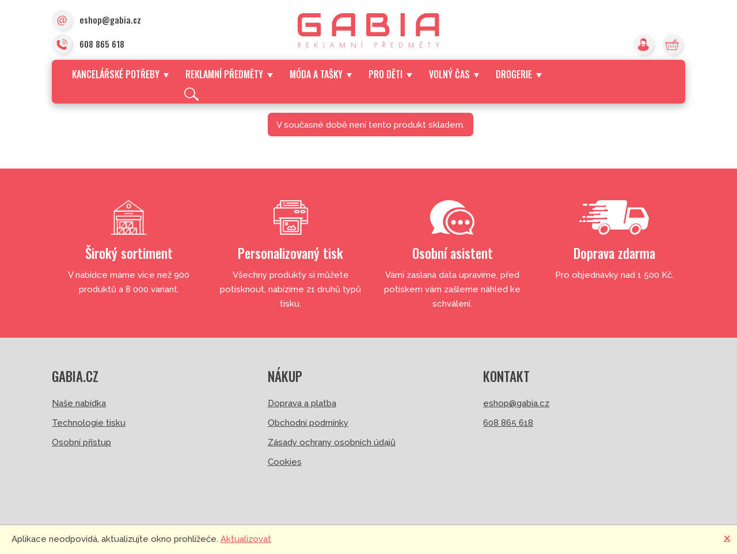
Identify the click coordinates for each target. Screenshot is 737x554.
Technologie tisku (89, 423)
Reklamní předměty (228, 74)
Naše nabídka (79, 403)
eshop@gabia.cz (96, 21)
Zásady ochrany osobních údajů (332, 442)
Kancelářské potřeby (120, 74)
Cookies (285, 462)
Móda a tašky (321, 74)
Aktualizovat (246, 539)
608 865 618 (88, 45)
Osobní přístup (81, 442)
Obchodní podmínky (308, 423)
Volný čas (454, 74)
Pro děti (390, 74)
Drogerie (518, 74)
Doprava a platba (302, 403)
